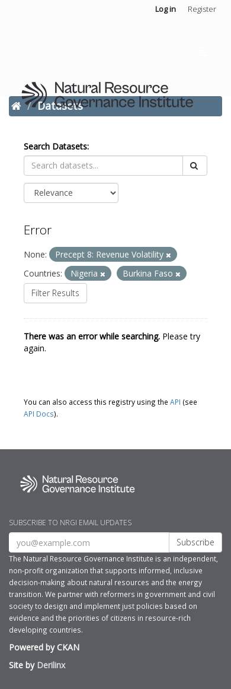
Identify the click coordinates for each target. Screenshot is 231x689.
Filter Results (55, 293)
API (175, 402)
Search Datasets (55, 146)
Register (202, 9)
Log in (165, 9)
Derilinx (51, 665)
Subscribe (195, 542)
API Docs (39, 413)
